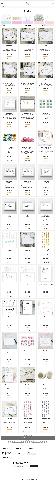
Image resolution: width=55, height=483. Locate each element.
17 (42, 442)
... (44, 442)
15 (38, 442)
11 (29, 442)
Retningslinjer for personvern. (36, 469)
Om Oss (17, 452)
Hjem (1, 9)
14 (35, 442)
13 (33, 442)
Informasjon (52, 0)
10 (27, 442)
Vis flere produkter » (28, 438)
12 (31, 442)
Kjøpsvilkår (18, 450)
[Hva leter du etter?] (27, 7)
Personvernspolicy (19, 453)
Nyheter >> (12, 0)
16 (40, 442)
